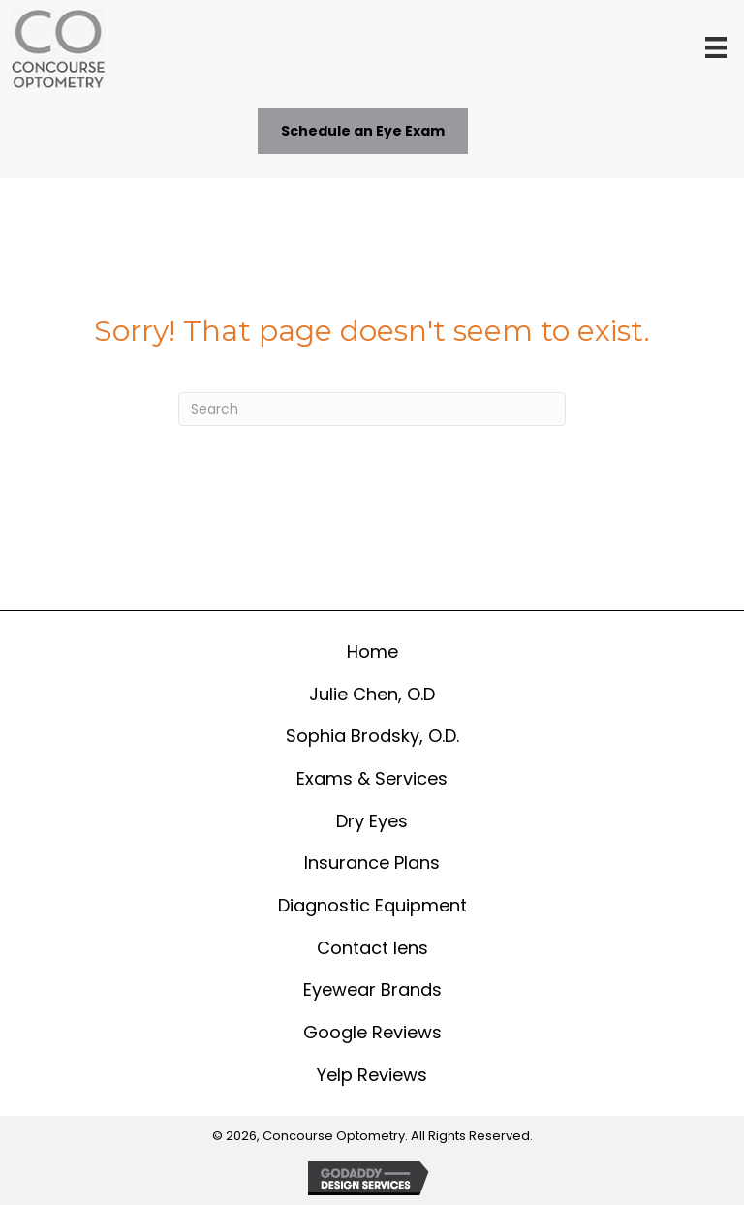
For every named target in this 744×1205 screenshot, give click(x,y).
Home (372, 651)
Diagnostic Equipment (372, 905)
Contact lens (372, 948)
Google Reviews (372, 1032)
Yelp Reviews (372, 1075)
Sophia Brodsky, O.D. (372, 736)
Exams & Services (372, 778)
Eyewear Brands (372, 989)
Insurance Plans (372, 862)
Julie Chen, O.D (372, 694)
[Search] (372, 409)
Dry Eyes (372, 821)
